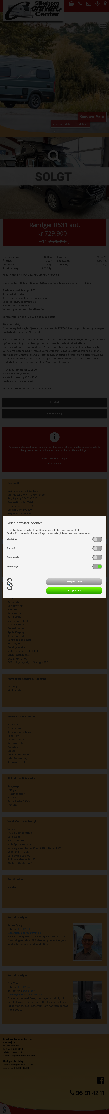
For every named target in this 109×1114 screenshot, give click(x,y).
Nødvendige (12, 566)
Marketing (12, 539)
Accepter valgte (74, 581)
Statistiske (12, 548)
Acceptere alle (74, 590)
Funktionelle (13, 557)
